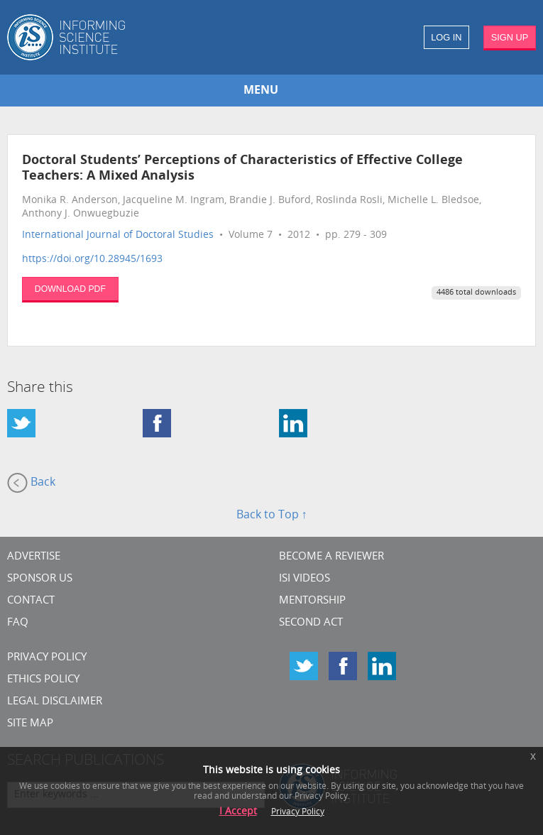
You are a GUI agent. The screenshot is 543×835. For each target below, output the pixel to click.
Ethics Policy (43, 680)
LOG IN (446, 37)
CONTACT (31, 601)
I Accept (238, 812)
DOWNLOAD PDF (70, 289)
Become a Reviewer (331, 557)
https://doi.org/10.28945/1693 (92, 259)
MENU (260, 91)
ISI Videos (304, 579)
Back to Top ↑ (271, 515)
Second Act (311, 623)
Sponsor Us (39, 579)
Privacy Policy (47, 658)
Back (31, 483)
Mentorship (312, 601)
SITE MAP (30, 724)
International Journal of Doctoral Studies (118, 235)
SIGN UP (510, 37)
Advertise (33, 557)
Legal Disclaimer (54, 702)
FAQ (17, 623)
